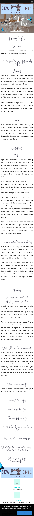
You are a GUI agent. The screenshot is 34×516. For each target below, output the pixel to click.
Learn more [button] (25, 508)
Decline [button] (9, 513)
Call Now (17, 29)
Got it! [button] (24, 513)
